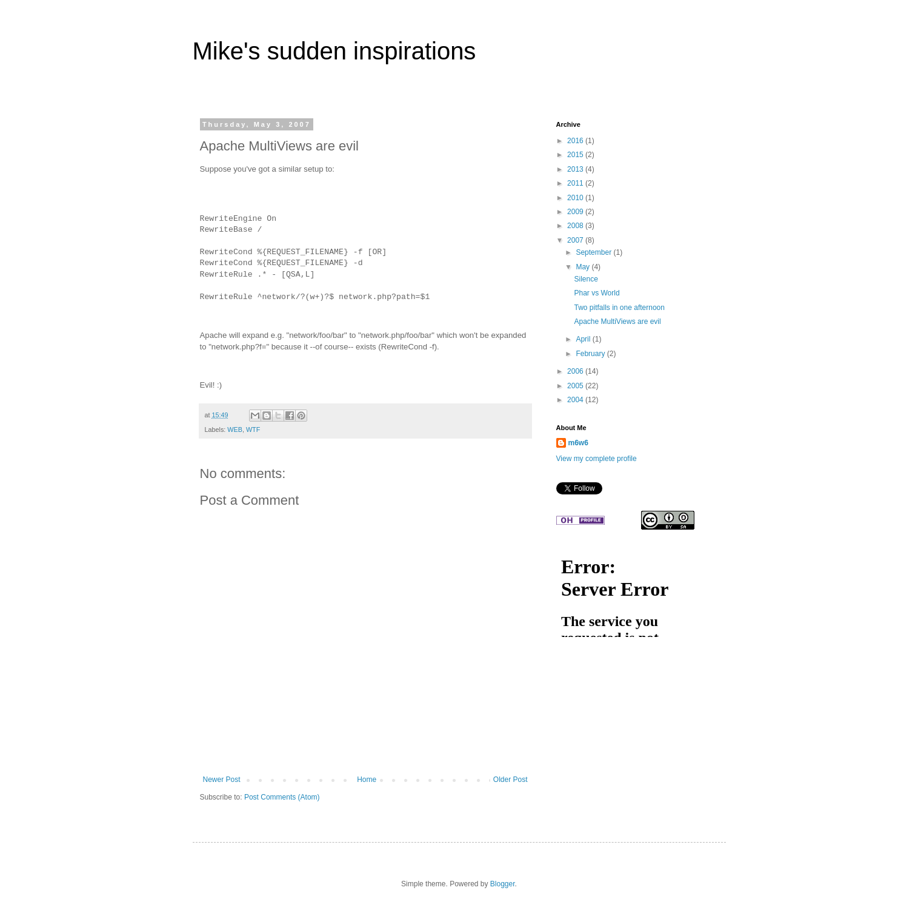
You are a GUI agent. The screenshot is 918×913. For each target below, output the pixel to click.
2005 (576, 386)
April (584, 339)
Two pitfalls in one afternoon (619, 307)
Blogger (502, 884)
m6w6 (578, 443)
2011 (576, 183)
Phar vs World (596, 293)
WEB (234, 429)
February (591, 353)
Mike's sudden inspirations (334, 51)
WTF (253, 429)
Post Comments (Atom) (282, 797)
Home (366, 779)
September (594, 252)
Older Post (510, 779)
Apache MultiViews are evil (617, 321)
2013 (576, 169)
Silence (585, 279)
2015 (576, 154)
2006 (576, 371)
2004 (576, 400)
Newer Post (222, 779)
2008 (576, 225)
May (583, 267)
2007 (576, 240)
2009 (576, 211)
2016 (576, 140)
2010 (576, 198)
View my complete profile (596, 458)
